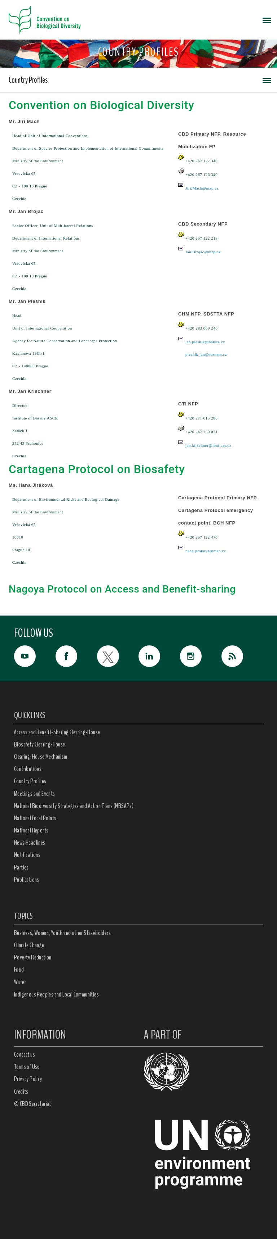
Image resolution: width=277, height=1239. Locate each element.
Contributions (27, 768)
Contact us (24, 1054)
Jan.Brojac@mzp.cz (203, 252)
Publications (26, 879)
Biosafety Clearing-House (39, 744)
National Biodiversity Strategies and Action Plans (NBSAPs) (73, 806)
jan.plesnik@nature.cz (205, 342)
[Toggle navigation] (267, 20)
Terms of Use (27, 1066)
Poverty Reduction (33, 957)
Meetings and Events (34, 793)
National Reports (31, 830)
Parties (21, 867)
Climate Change (29, 945)
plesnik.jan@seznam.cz (206, 354)
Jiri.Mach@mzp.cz (202, 188)
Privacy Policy (28, 1079)
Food (19, 969)
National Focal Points (35, 818)
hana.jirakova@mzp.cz (205, 551)
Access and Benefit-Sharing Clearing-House (57, 732)
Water (20, 982)
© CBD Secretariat (32, 1103)
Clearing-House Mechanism (40, 756)
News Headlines (29, 842)
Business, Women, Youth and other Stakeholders (62, 933)
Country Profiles (28, 80)
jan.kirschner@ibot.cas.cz (208, 445)
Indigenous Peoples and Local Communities (56, 994)
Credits (21, 1091)
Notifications (27, 854)
